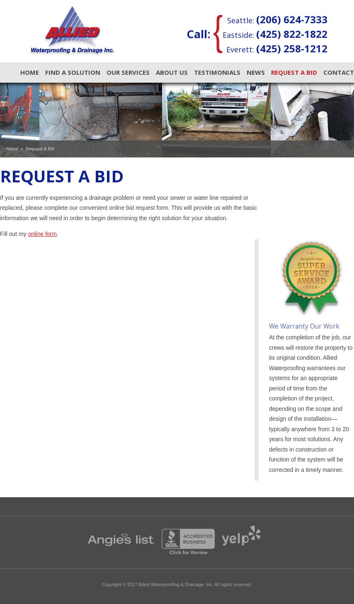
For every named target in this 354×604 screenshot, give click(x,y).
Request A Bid (294, 72)
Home (29, 72)
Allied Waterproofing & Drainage (72, 31)
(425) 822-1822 (291, 34)
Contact (338, 72)
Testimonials (217, 72)
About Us (172, 72)
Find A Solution (72, 72)
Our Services (128, 72)
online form (42, 234)
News (256, 72)
